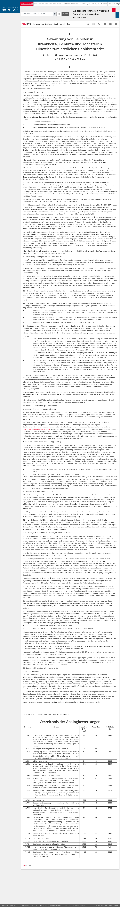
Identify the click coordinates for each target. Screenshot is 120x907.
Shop (104, 4)
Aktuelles (111, 4)
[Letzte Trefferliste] (59, 14)
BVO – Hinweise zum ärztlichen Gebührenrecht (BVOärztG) (49, 24)
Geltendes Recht (27, 4)
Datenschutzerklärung (39, 905)
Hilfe (65, 905)
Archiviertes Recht (41, 4)
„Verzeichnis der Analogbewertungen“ (37, 429)
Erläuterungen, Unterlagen (89, 4)
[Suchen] (65, 14)
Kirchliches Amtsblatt (70, 4)
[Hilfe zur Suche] (55, 14)
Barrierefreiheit (55, 905)
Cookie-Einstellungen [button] (77, 905)
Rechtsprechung (55, 4)
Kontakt (5, 905)
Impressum (24, 905)
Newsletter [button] (14, 905)
